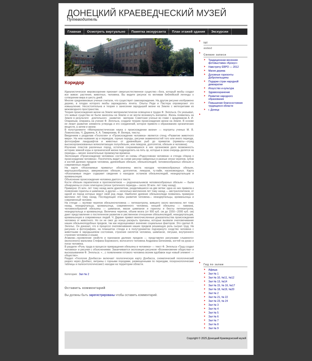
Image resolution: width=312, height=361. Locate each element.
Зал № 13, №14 (217, 281)
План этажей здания (188, 31)
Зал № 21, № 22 (218, 296)
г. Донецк (213, 109)
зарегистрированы (102, 295)
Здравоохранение (219, 92)
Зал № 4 (213, 308)
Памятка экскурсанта (148, 31)
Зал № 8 (213, 324)
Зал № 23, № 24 (218, 300)
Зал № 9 (213, 328)
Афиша (212, 269)
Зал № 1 (213, 273)
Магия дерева (216, 70)
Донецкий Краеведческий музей (146, 13)
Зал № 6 (213, 316)
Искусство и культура (221, 88)
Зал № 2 (84, 274)
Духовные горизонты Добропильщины (221, 76)
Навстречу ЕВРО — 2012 (223, 66)
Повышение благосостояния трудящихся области (225, 104)
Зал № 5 (213, 312)
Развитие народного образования (220, 97)
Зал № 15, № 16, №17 (221, 285)
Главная (74, 31)
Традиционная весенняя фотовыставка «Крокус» (223, 61)
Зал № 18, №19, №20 (221, 289)
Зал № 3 (213, 304)
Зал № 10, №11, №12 (221, 277)
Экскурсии (219, 31)
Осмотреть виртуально (106, 31)
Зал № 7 (213, 320)
